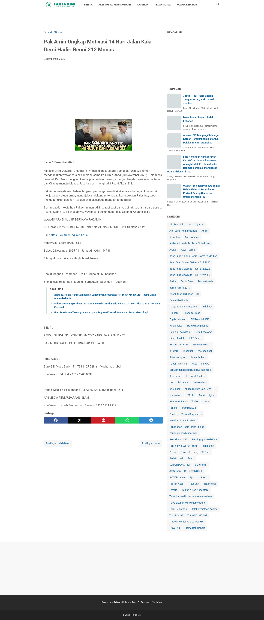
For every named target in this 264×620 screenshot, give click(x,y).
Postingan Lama (151, 443)
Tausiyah (194, 483)
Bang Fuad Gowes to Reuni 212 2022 (189, 268)
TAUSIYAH (143, 4)
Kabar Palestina (178, 363)
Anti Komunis (192, 237)
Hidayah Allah (177, 338)
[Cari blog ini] (218, 4)
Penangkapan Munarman (183, 433)
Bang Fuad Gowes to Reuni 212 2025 (189, 275)
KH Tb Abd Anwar (179, 382)
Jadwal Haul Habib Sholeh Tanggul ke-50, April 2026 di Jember (198, 99)
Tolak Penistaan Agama (205, 509)
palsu (206, 401)
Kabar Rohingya (200, 363)
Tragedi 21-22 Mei (197, 515)
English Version (177, 319)
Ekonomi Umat (192, 313)
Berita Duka (187, 281)
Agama (199, 224)
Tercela (173, 490)
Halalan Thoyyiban (179, 332)
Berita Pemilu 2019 (179, 287)
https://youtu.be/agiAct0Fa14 (69, 235)
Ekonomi (174, 313)
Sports (204, 477)
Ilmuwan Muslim (202, 344)
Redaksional (176, 458)
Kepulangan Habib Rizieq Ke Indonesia (190, 369)
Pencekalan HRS (178, 439)
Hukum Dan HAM (178, 344)
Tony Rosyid (176, 515)
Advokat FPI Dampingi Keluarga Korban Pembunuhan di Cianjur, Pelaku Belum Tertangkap (201, 139)
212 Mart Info (176, 224)
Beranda (106, 602)
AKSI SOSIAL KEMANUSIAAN (114, 4)
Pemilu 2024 (189, 407)
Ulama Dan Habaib (195, 528)
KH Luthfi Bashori (195, 376)
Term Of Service (140, 602)
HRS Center (195, 338)
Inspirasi (188, 350)
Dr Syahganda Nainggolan (183, 306)
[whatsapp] (127, 420)
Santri (191, 458)
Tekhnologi (210, 483)
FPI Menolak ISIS (200, 319)
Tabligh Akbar (176, 483)
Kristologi (174, 388)
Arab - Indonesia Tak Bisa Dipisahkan (189, 243)
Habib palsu (175, 325)
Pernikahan (208, 445)
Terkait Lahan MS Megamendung (187, 502)
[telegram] (151, 420)
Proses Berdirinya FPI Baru (195, 452)
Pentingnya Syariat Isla (204, 439)
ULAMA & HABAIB (187, 4)
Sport (193, 477)
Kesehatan (175, 376)
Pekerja (173, 407)
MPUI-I (190, 395)
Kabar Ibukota (198, 357)
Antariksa (174, 237)
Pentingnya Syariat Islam (183, 445)
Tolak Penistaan (178, 509)
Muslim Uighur (207, 395)
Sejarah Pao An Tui (179, 464)
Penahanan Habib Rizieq (182, 420)
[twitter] (79, 420)
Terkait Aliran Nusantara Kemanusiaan (190, 496)
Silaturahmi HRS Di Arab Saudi (185, 471)
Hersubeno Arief (203, 332)
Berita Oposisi (205, 281)
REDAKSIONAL (163, 4)
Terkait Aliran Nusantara (195, 490)
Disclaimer (157, 602)
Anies (205, 230)
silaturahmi (201, 464)
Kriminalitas (200, 382)
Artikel (172, 249)
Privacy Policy (121, 602)
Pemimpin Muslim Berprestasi (185, 414)
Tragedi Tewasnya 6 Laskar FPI (186, 521)
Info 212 (174, 350)
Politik (172, 452)
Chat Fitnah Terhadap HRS (184, 294)
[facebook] (56, 420)
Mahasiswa (175, 395)
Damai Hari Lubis (178, 300)
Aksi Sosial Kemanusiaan (183, 230)
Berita (172, 281)
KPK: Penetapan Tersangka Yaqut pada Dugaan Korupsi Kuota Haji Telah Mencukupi (100, 312)
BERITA (88, 4)
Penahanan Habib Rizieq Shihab (186, 426)
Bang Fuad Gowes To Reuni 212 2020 (189, 262)
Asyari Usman (188, 249)
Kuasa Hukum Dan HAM (198, 388)
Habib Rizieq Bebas (197, 325)
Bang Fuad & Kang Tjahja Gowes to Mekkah (193, 256)
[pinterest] (103, 420)
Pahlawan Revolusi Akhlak (183, 401)
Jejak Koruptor (177, 357)
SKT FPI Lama (177, 477)
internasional (204, 350)
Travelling (174, 528)
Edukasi (207, 306)
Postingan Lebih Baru (58, 443)
